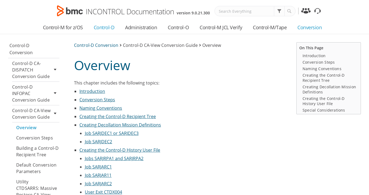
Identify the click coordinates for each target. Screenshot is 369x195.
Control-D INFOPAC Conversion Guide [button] (35, 93)
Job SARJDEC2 (98, 142)
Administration (141, 27)
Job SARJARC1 (98, 167)
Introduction (92, 91)
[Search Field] (255, 11)
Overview (26, 128)
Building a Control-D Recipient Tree (37, 151)
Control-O (178, 27)
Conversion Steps (34, 138)
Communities (306, 12)
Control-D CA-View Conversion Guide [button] (35, 113)
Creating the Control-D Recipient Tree (117, 116)
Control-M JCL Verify (221, 27)
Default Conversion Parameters (36, 168)
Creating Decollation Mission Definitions (120, 125)
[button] (279, 11)
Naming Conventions (100, 108)
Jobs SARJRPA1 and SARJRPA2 (114, 158)
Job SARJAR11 (98, 175)
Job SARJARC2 (98, 184)
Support (318, 12)
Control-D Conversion (21, 49)
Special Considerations (324, 110)
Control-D (104, 27)
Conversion (309, 27)
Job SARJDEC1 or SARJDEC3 (112, 133)
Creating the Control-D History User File (119, 150)
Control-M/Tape (270, 27)
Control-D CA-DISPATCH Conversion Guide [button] (35, 70)
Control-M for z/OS (63, 27)
